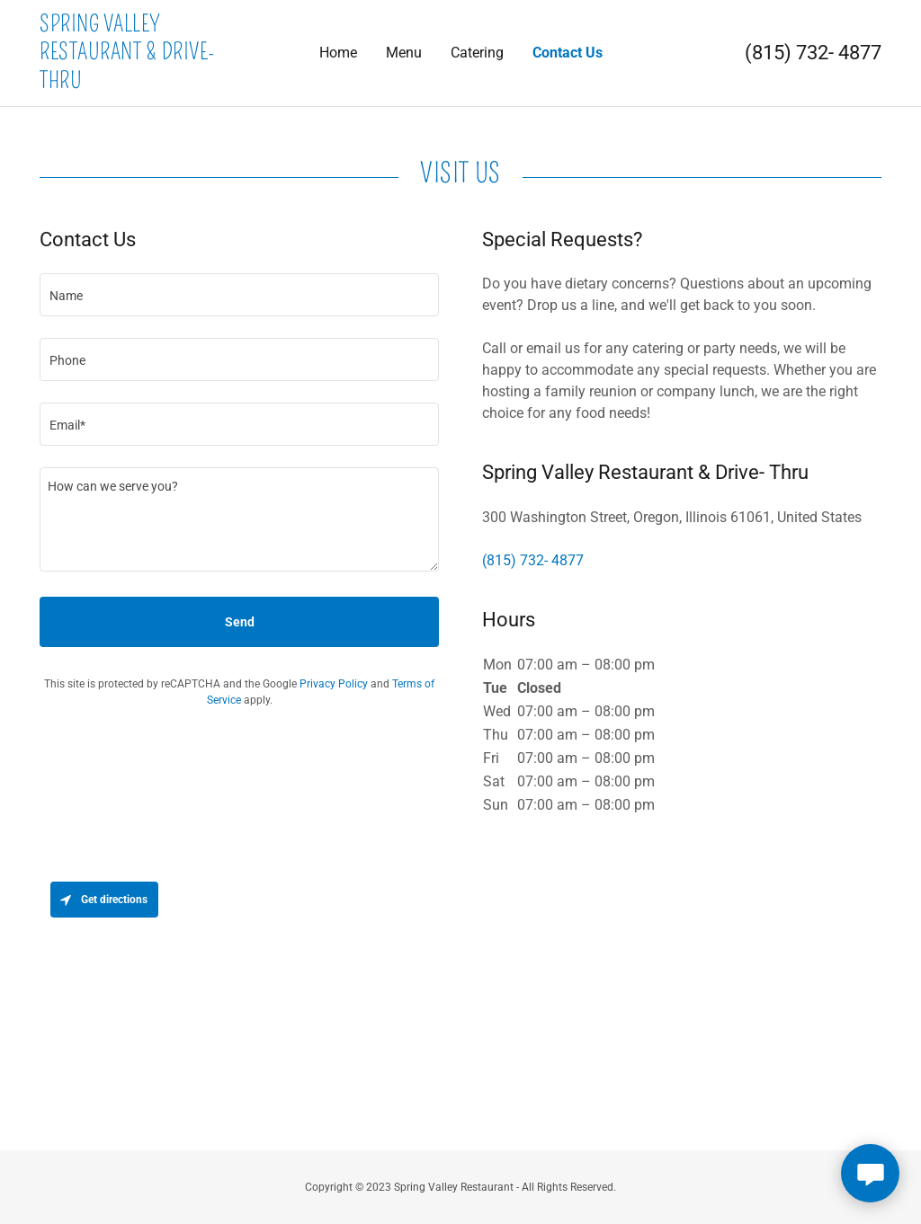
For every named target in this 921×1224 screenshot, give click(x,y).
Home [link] (338, 52)
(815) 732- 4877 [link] (813, 52)
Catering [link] (477, 52)
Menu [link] (404, 52)
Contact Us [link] (567, 52)
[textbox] (239, 294)
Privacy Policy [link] (334, 684)
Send (240, 622)
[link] (145, 83)
